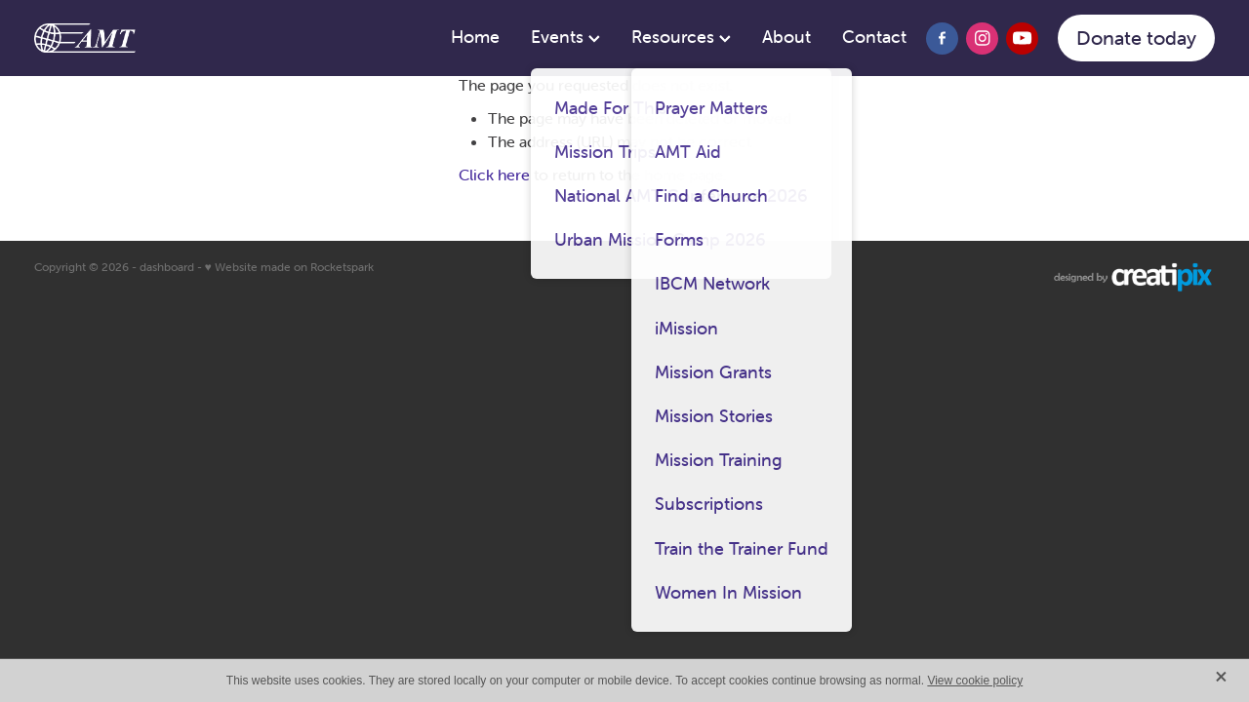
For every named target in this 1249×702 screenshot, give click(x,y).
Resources (681, 36)
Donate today (1136, 37)
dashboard (167, 266)
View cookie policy (975, 680)
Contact (874, 36)
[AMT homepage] (152, 38)
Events (565, 36)
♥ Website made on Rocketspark (289, 266)
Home (475, 36)
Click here (494, 174)
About (786, 36)
